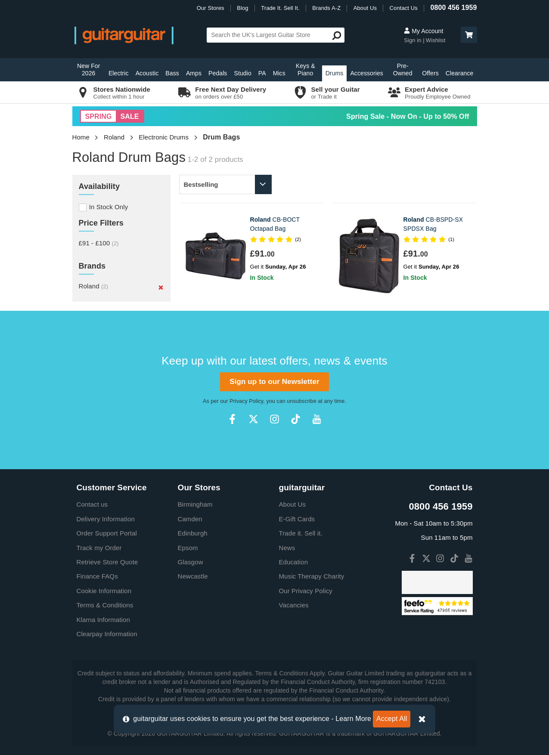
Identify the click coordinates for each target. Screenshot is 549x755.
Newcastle (193, 576)
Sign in (413, 40)
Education (293, 562)
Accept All (391, 718)
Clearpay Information (107, 633)
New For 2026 (88, 69)
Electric (119, 73)
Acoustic (147, 73)
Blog (242, 8)
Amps (194, 73)
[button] (469, 35)
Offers (430, 73)
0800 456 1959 (453, 7)
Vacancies (294, 605)
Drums (335, 73)
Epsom (188, 547)
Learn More (353, 718)
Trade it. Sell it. (301, 533)
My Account (423, 31)
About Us (365, 8)
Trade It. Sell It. (280, 8)
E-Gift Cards (297, 519)
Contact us (92, 504)
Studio (242, 73)
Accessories (366, 73)
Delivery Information (106, 519)
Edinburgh (193, 533)
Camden (190, 519)
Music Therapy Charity (311, 576)
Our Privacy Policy (305, 590)
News (287, 547)
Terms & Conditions (105, 605)
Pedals (217, 73)
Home (81, 137)
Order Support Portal (107, 533)
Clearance (460, 73)
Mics (279, 73)
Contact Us (404, 8)
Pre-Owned (403, 69)
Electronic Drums (164, 137)
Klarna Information (103, 619)
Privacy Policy (246, 401)
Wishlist (436, 40)
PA (262, 73)
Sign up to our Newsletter (274, 382)
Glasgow (190, 562)
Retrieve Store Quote (107, 562)
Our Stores (210, 8)
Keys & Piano (305, 69)
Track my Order (99, 547)
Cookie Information (104, 590)
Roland (114, 137)
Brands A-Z (326, 8)
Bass (172, 73)
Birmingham (195, 504)
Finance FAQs (97, 576)
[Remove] (161, 287)
